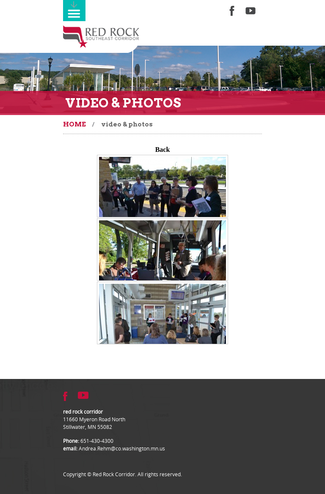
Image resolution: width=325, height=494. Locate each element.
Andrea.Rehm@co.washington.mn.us (122, 448)
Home (74, 124)
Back (162, 149)
